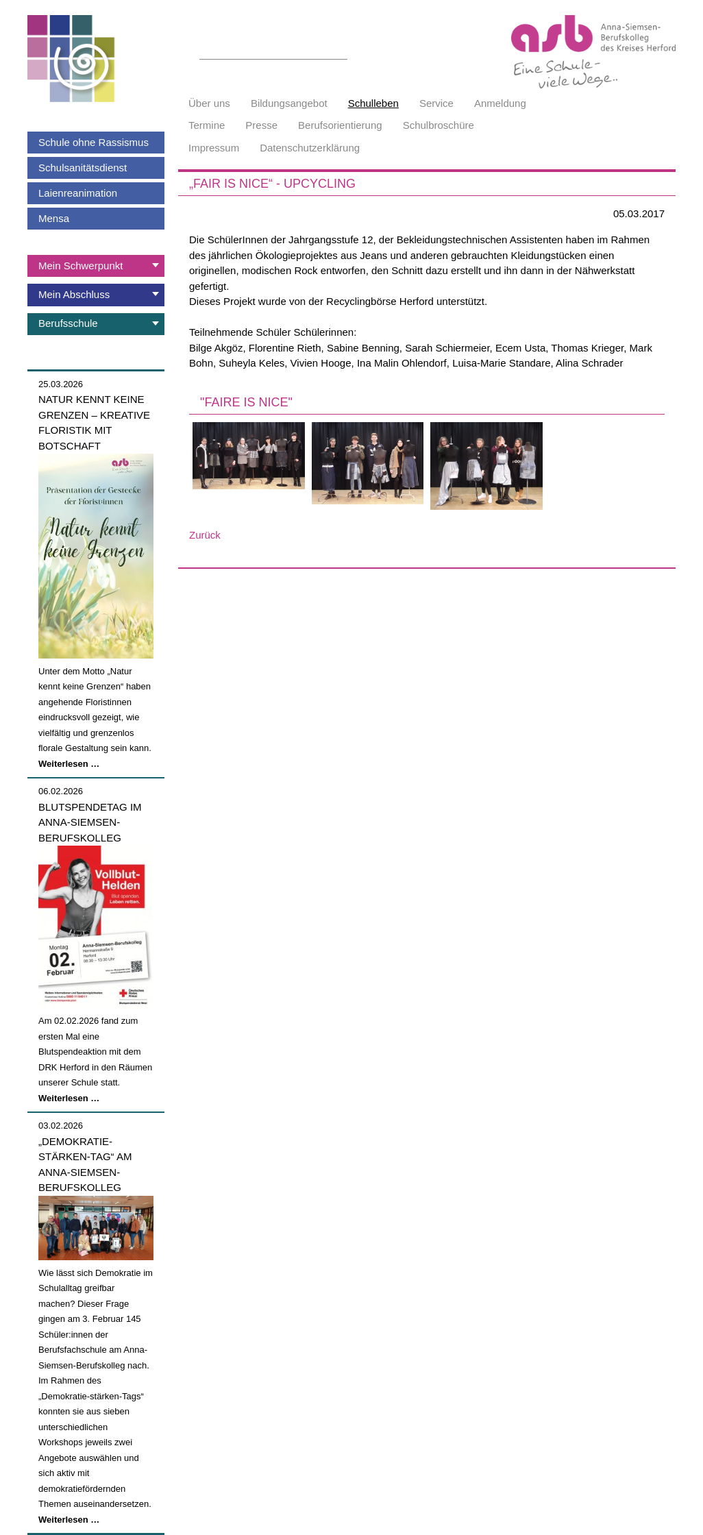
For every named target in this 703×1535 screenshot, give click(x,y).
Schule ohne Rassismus (93, 142)
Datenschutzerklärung (310, 148)
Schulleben (373, 103)
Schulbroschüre (438, 125)
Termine (206, 125)
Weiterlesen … (68, 764)
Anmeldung (500, 103)
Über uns (209, 103)
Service (436, 103)
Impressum (213, 148)
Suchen (339, 51)
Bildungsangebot (289, 103)
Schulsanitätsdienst (82, 167)
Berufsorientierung (340, 125)
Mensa (53, 218)
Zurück (205, 535)
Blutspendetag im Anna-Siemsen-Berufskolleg (90, 822)
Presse (261, 125)
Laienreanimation (77, 193)
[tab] (95, 266)
